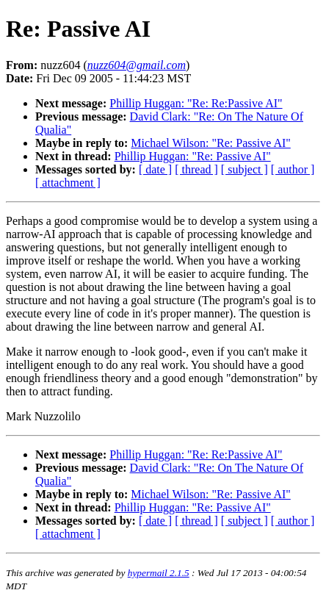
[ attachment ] (68, 182)
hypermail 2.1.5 (158, 572)
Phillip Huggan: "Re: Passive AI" (193, 156)
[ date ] (155, 169)
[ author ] (293, 169)
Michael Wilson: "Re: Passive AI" (210, 143)
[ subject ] (244, 169)
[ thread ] (196, 169)
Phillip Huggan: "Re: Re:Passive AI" (195, 103)
